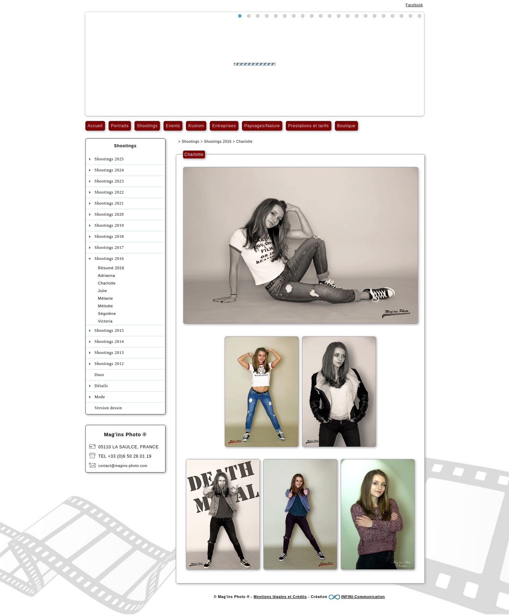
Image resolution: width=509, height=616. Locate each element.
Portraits (120, 125)
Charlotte (107, 283)
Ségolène (107, 313)
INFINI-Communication (363, 597)
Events (173, 125)
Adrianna (106, 275)
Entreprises (224, 125)
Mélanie (105, 298)
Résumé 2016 (111, 268)
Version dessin (108, 407)
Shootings (147, 125)
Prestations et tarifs (308, 125)
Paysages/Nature (262, 125)
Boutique (346, 125)
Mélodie (105, 306)
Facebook (414, 5)
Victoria (105, 321)
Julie (102, 291)
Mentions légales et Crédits (280, 597)
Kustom (196, 125)
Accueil (95, 125)
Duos (99, 374)
